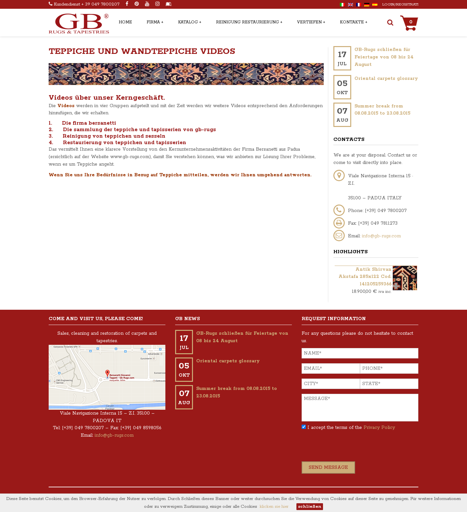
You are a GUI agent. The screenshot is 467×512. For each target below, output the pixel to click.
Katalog (188, 22)
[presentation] (351, 448)
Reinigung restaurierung (247, 22)
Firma (153, 22)
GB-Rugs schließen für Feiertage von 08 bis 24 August (383, 57)
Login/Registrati (400, 4)
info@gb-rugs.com (381, 236)
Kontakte (352, 22)
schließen (309, 506)
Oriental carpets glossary (386, 78)
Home (125, 22)
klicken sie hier (274, 506)
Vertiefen (309, 22)
